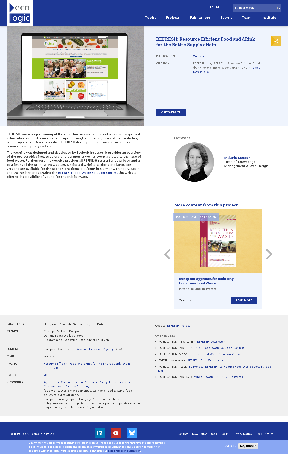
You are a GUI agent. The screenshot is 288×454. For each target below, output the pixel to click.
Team (246, 18)
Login (225, 434)
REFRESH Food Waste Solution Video (214, 354)
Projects (173, 18)
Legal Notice (264, 434)
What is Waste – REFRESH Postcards (218, 377)
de (218, 7)
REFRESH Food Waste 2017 (205, 360)
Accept (230, 446)
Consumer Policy (96, 382)
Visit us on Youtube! (116, 433)
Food (112, 382)
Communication (72, 382)
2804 (47, 375)
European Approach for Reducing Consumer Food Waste (206, 280)
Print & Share (276, 41)
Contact (182, 434)
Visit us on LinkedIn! (100, 433)
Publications (200, 18)
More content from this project (206, 205)
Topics (150, 18)
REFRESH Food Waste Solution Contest (88, 173)
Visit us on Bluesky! (132, 433)
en (212, 7)
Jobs (214, 434)
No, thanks (248, 446)
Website (198, 56)
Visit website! (171, 112)
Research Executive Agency (95, 349)
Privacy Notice (242, 434)
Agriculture (51, 382)
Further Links (165, 335)
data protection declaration (124, 451)
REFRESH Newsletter (211, 341)
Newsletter (199, 434)
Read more (244, 300)
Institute (269, 18)
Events (226, 18)
